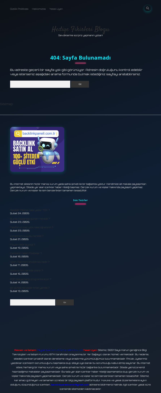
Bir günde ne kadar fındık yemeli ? (30, 287)
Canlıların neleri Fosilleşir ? (26, 253)
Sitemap (6, 104)
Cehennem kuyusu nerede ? (26, 236)
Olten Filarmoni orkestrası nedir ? (29, 262)
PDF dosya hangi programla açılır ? (30, 279)
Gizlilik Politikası (19, 9)
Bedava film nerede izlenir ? (26, 270)
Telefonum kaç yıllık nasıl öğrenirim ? (31, 227)
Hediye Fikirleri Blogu (80, 29)
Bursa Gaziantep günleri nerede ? (30, 218)
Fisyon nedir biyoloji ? (22, 244)
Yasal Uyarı (56, 9)
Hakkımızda (39, 9)
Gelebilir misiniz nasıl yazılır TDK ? (30, 210)
